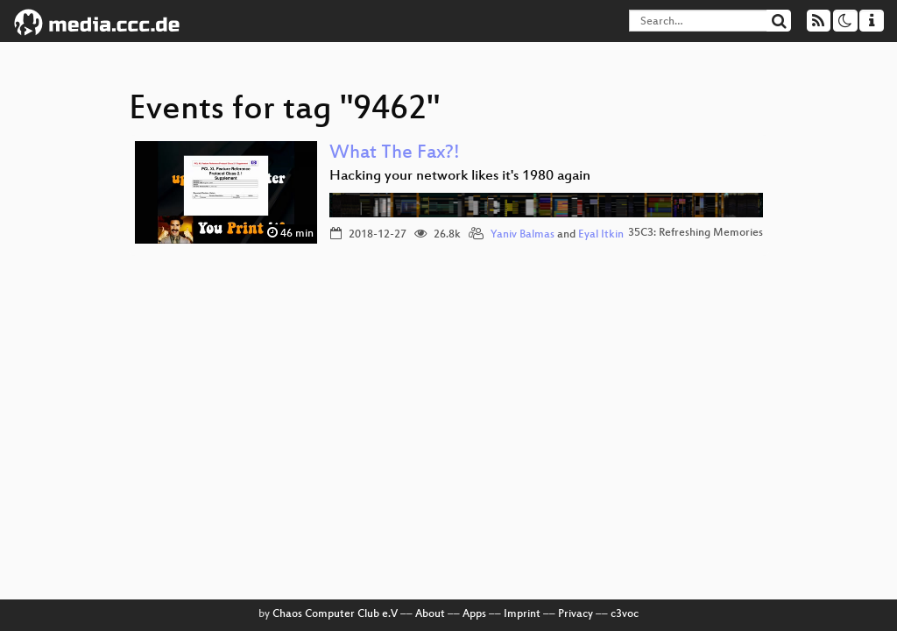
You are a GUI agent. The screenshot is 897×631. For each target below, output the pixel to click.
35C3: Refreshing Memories (695, 233)
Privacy (575, 614)
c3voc (625, 614)
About (430, 614)
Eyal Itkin (601, 235)
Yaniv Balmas (522, 235)
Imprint (522, 614)
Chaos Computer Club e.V (335, 614)
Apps (474, 614)
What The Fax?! (394, 154)
